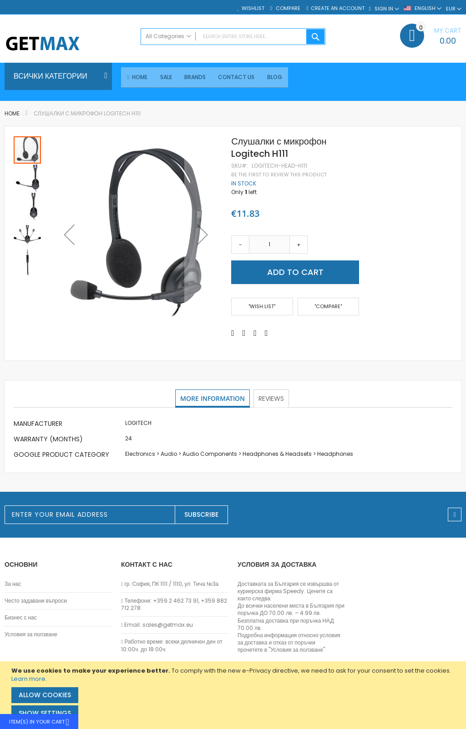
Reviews (272, 399)
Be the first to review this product (279, 175)
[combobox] (233, 37)
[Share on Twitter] (244, 334)
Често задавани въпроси (36, 600)
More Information (213, 399)
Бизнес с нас (21, 617)
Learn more (28, 678)
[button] (69, 235)
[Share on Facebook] (232, 334)
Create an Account (338, 8)
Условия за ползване (31, 634)
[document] (234, 695)
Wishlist (253, 8)
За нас (13, 584)
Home (12, 114)
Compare (287, 8)
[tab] (212, 399)
